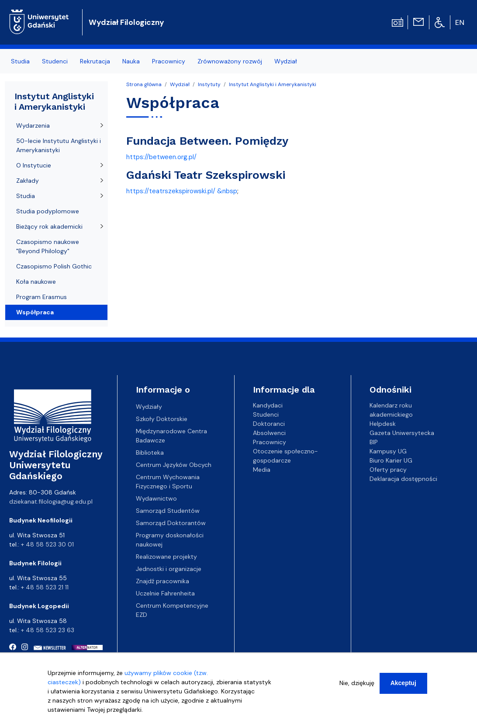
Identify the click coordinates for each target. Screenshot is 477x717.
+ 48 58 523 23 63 (47, 630)
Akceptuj (403, 685)
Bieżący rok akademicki (49, 226)
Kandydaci (268, 405)
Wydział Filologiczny (126, 22)
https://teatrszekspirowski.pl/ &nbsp (181, 191)
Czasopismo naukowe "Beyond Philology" (47, 246)
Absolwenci (269, 433)
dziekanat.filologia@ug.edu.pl (51, 501)
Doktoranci (269, 424)
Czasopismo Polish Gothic (54, 266)
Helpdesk (383, 424)
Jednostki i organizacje (168, 569)
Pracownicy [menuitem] (168, 61)
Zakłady (27, 180)
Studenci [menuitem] (55, 61)
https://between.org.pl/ (161, 157)
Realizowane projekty (166, 556)
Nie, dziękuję (356, 685)
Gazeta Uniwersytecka (402, 433)
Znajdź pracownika (162, 581)
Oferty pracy (388, 469)
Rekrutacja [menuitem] (95, 61)
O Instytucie (33, 165)
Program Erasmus (41, 297)
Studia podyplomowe (47, 211)
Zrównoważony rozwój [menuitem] (229, 61)
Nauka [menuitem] (131, 61)
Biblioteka (150, 452)
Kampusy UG (388, 451)
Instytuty (209, 84)
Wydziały (149, 407)
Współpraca (35, 312)
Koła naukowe (36, 281)
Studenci (266, 414)
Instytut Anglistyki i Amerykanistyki (272, 84)
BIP (374, 442)
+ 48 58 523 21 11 (45, 587)
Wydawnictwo (156, 498)
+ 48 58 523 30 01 (47, 544)
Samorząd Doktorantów (171, 523)
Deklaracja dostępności (403, 479)
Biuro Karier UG (391, 460)
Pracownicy (269, 442)
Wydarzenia (33, 125)
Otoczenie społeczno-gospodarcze (285, 455)
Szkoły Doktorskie (161, 419)
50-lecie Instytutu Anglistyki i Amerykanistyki (58, 145)
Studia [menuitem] (20, 61)
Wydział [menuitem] (285, 61)
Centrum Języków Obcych (173, 465)
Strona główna (144, 84)
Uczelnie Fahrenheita (165, 593)
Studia (25, 196)
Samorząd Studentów (168, 511)
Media (261, 469)
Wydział (180, 84)
